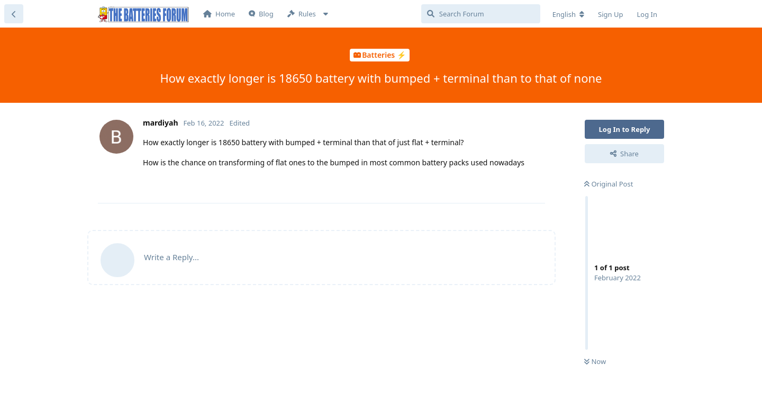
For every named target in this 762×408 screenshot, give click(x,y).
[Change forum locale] (568, 14)
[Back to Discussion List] (13, 13)
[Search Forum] (480, 13)
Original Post (608, 184)
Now (595, 361)
